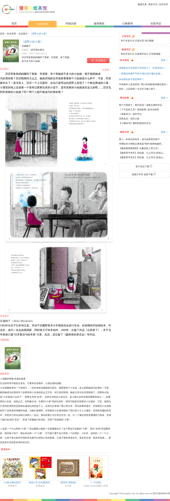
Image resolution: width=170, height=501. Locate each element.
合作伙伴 (163, 4)
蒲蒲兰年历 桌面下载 (144, 174)
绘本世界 (42, 24)
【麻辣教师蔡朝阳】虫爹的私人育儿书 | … (140, 148)
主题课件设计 (141, 54)
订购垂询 (127, 23)
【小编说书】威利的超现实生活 (135, 123)
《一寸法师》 (96, 482)
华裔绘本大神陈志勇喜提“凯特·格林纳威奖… (141, 143)
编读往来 (142, 4)
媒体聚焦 (99, 23)
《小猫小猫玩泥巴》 (12, 482)
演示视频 (149, 40)
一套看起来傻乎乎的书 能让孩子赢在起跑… (141, 73)
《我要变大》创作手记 (130, 114)
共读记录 (139, 40)
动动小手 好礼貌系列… (40, 482)
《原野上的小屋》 (32, 41)
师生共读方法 (127, 54)
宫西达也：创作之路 (129, 118)
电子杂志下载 (145, 166)
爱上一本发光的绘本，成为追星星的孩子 (139, 139)
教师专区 (126, 49)
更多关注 (153, 4)
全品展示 (23, 33)
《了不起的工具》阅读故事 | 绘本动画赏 (139, 109)
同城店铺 (71, 23)
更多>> (164, 60)
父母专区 (126, 36)
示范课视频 (154, 54)
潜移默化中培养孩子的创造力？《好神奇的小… (143, 68)
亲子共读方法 (127, 40)
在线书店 (156, 23)
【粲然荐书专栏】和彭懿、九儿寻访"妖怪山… (142, 153)
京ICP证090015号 (161, 493)
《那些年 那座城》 (68, 482)
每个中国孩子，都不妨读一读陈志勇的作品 (140, 105)
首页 (14, 23)
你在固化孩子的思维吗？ (131, 79)
